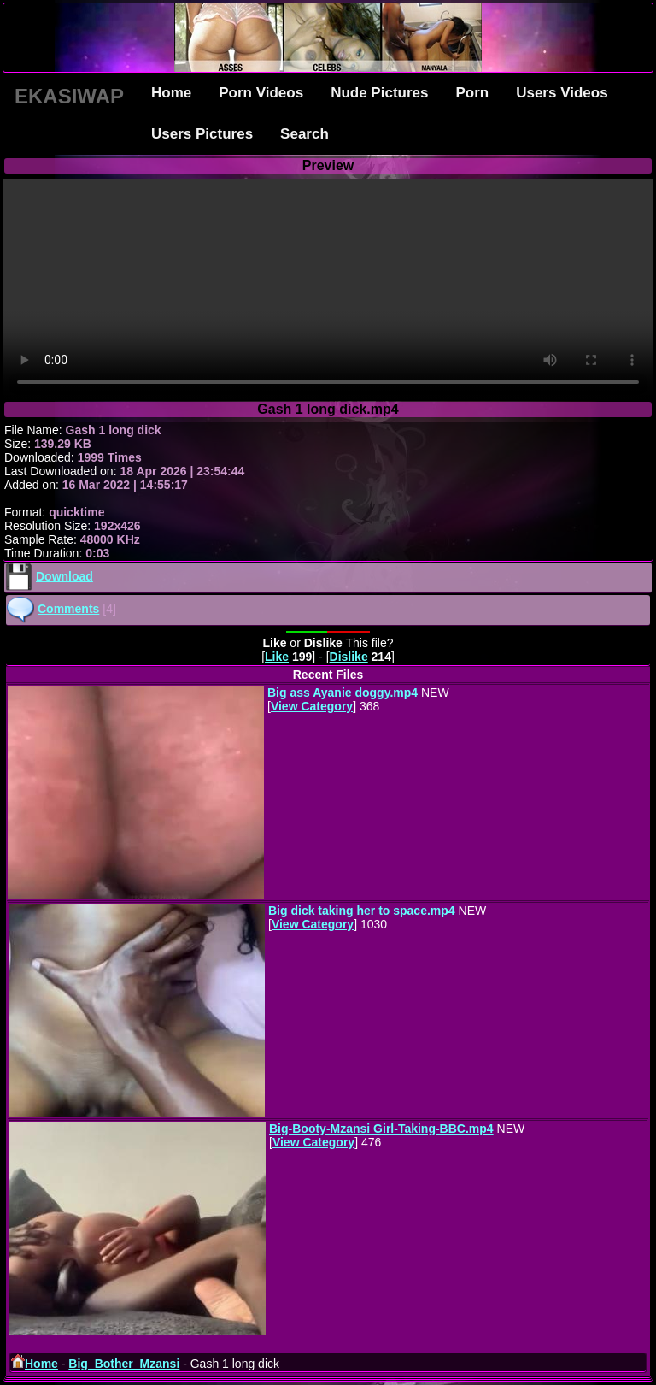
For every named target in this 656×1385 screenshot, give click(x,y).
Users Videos (561, 93)
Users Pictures (202, 134)
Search (304, 134)
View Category (312, 706)
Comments (68, 609)
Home (171, 93)
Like (277, 656)
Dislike (349, 656)
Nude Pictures (379, 93)
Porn (472, 93)
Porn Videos (261, 93)
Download (64, 576)
